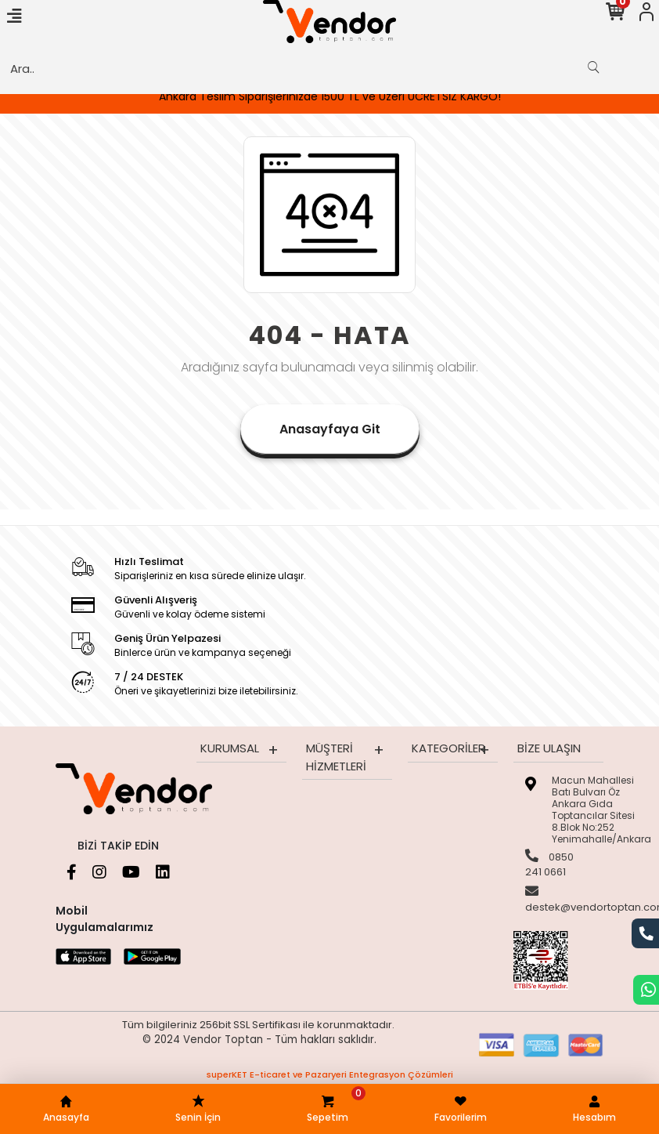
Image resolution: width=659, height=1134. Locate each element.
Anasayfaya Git (329, 429)
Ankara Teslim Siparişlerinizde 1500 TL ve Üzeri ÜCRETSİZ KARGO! (330, 96)
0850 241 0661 (549, 864)
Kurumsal (229, 748)
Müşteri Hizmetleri (336, 757)
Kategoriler (448, 748)
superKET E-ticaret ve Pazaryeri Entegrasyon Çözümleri (330, 1074)
